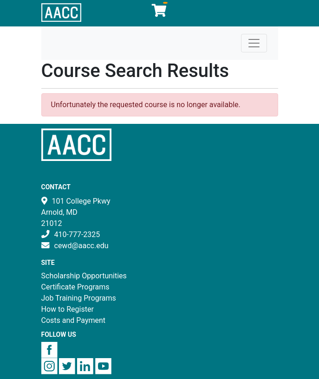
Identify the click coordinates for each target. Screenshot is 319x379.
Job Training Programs (78, 298)
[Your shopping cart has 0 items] (160, 12)
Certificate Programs (75, 287)
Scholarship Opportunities (84, 275)
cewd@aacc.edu (81, 245)
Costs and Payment (73, 320)
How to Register (67, 309)
